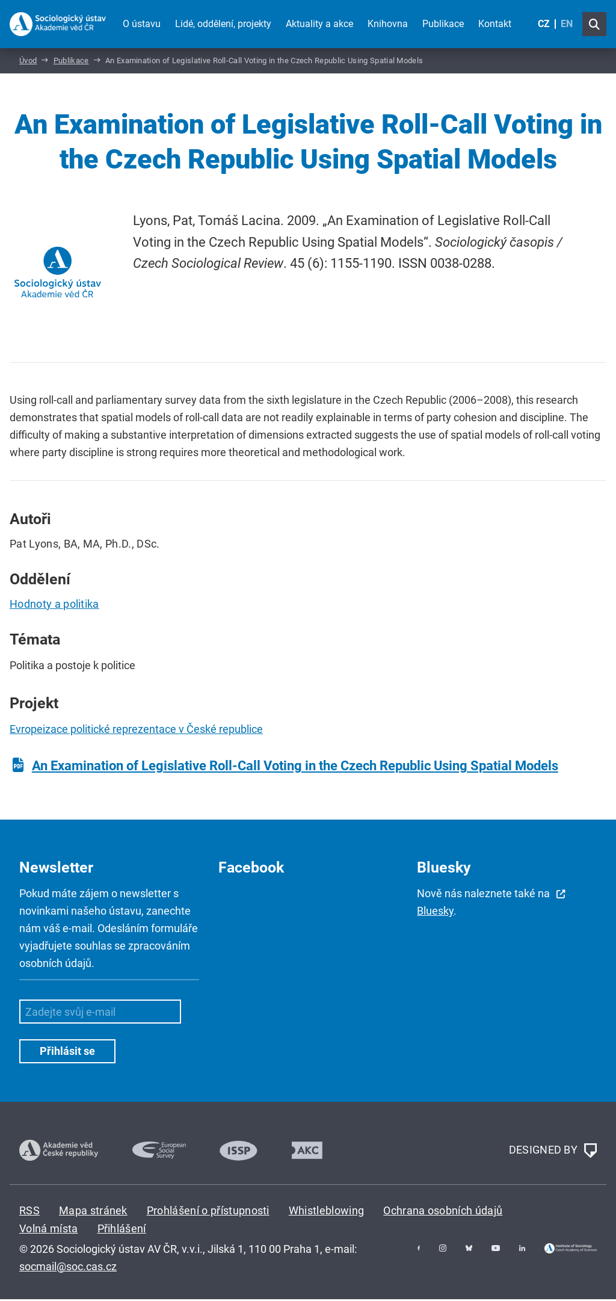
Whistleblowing (326, 1211)
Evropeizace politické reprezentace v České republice (136, 731)
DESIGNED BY (553, 1152)
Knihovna (388, 23)
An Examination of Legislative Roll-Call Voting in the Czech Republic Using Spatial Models (295, 767)
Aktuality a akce (319, 23)
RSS (29, 1211)
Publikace (443, 23)
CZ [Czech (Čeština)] (544, 23)
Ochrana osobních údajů (442, 1211)
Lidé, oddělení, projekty (223, 23)
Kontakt (494, 23)
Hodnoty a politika (54, 605)
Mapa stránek (93, 1211)
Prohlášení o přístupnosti (208, 1211)
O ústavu (142, 23)
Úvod (28, 62)
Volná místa (48, 1230)
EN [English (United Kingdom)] (567, 23)
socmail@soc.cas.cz (68, 1267)
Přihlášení (121, 1230)
